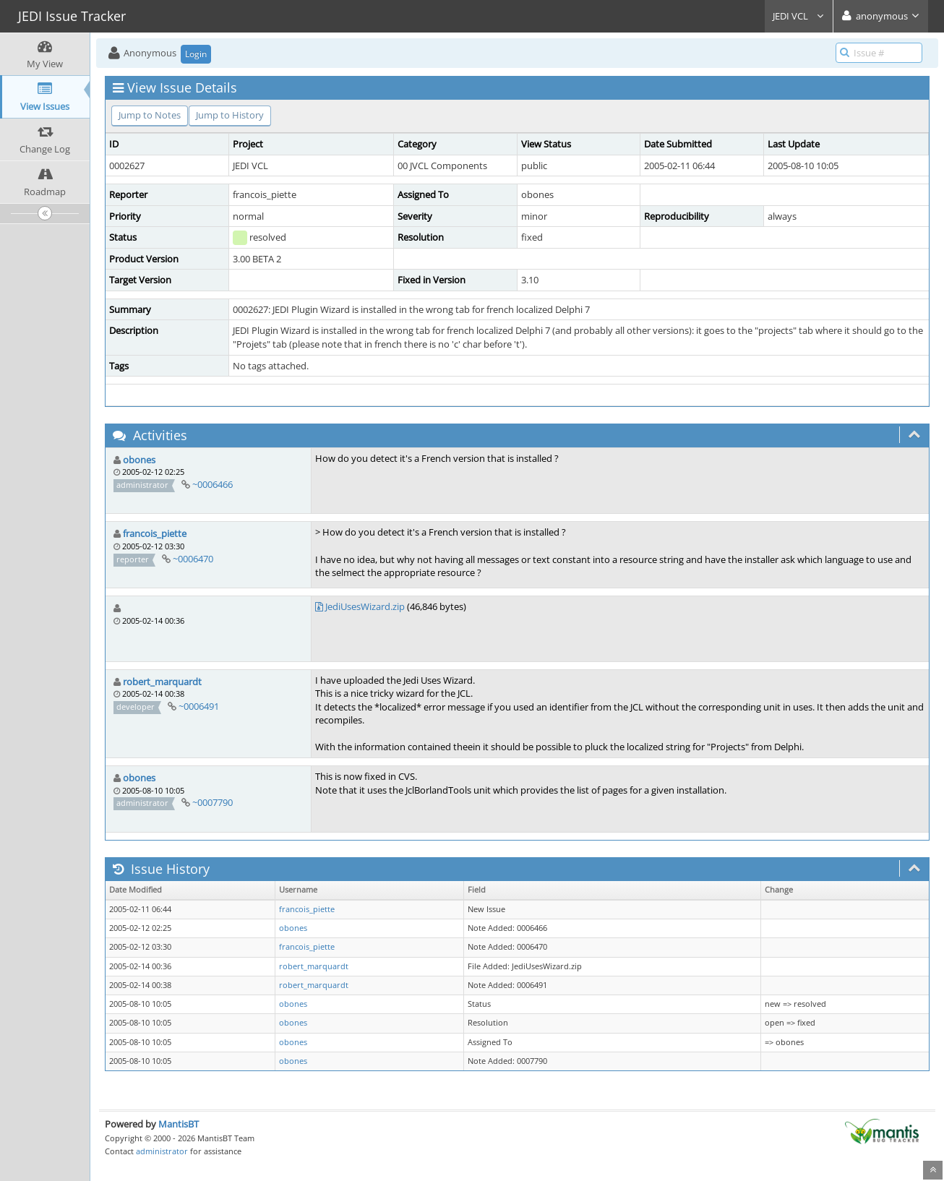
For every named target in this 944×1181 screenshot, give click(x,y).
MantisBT (178, 1123)
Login (196, 54)
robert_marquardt (162, 681)
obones (139, 459)
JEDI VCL (799, 15)
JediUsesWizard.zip (365, 606)
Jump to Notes (150, 114)
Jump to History (230, 114)
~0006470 (193, 558)
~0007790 (212, 802)
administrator (162, 1151)
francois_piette (154, 533)
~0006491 (199, 706)
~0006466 (212, 484)
